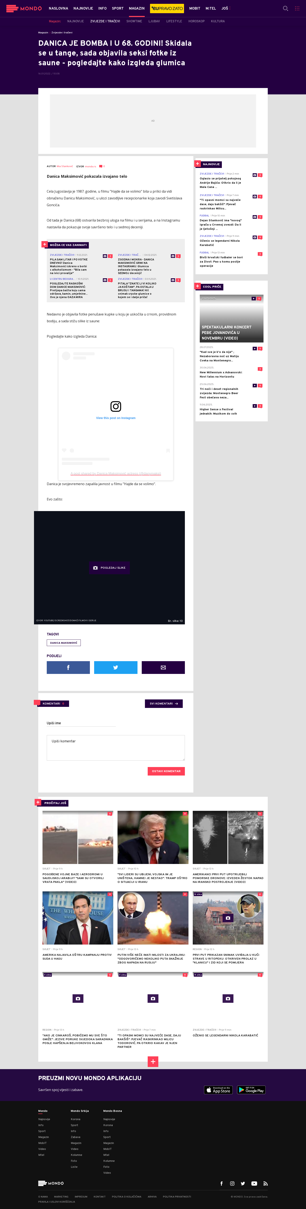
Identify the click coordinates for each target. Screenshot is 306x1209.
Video (42, 1149)
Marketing (61, 1197)
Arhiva (152, 1197)
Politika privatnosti (177, 1197)
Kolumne (76, 1155)
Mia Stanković (65, 166)
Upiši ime (54, 723)
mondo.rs (90, 166)
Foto (74, 1161)
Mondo (42, 1111)
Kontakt (100, 1197)
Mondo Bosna (112, 1111)
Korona (75, 1119)
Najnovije (44, 1119)
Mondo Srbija (80, 1111)
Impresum (81, 1197)
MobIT (42, 1143)
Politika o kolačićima (126, 1197)
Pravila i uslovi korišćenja (56, 1202)
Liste (74, 1167)
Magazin (43, 32)
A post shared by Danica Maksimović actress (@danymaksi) (116, 473)
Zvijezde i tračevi (61, 32)
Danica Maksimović (63, 643)
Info (41, 1125)
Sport (42, 1131)
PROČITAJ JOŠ (55, 803)
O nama (43, 1197)
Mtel (41, 1155)
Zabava (75, 1137)
